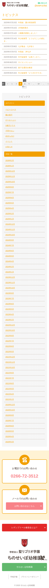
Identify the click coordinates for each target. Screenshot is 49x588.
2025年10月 (10, 182)
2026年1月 (9, 166)
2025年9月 (9, 187)
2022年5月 (9, 352)
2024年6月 (9, 251)
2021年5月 (9, 389)
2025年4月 (9, 208)
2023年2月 (9, 320)
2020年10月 (10, 410)
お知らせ (9, 147)
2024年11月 (10, 229)
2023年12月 (10, 277)
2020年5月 (9, 431)
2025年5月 (9, 203)
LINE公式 (42, 3)
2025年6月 (9, 198)
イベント (9, 141)
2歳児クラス (10, 125)
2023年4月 (9, 314)
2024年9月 (9, 240)
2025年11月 (10, 176)
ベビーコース (10, 110)
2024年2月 (9, 267)
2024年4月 (9, 261)
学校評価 (13, 577)
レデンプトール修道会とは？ (24, 527)
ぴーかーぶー (10, 120)
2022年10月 (10, 330)
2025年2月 (9, 214)
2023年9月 (9, 293)
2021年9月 (9, 373)
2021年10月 (10, 367)
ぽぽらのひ (9, 136)
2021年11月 (10, 362)
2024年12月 (10, 224)
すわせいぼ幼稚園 (24, 567)
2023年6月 (9, 304)
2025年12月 (10, 171)
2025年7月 (9, 192)
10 (39, 84)
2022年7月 (9, 341)
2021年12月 (10, 357)
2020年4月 (9, 436)
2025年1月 (9, 219)
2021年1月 (9, 399)
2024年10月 (10, 235)
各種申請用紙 (41, 6)
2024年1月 (9, 272)
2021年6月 (9, 383)
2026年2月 (9, 160)
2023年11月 (10, 283)
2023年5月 (9, 309)
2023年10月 (10, 288)
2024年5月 (9, 256)
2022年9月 (9, 336)
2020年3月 (9, 442)
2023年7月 (9, 298)
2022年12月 (10, 325)
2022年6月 (9, 346)
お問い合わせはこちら (24, 506)
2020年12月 (10, 405)
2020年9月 (9, 415)
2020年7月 (9, 421)
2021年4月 (9, 394)
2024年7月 (9, 245)
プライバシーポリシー (30, 577)
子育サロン (9, 131)
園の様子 (9, 115)
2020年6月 (9, 426)
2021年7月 (9, 378)
